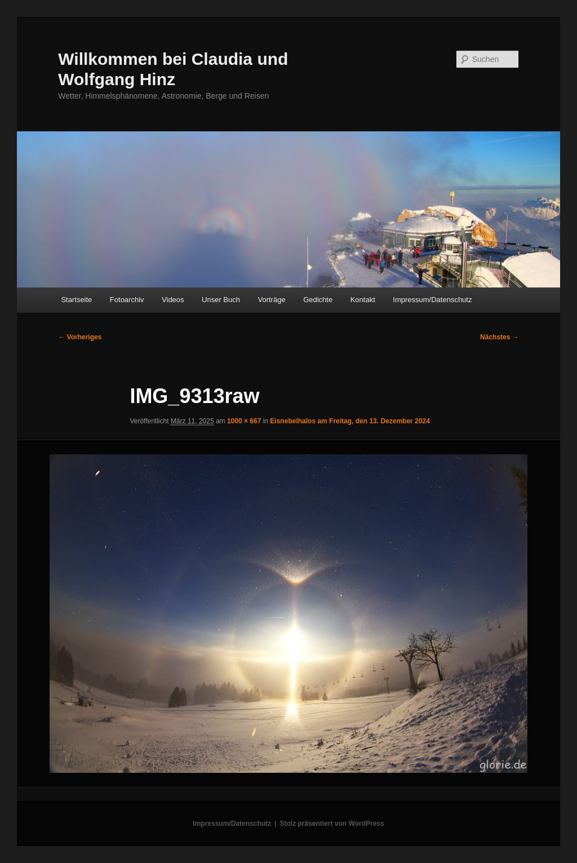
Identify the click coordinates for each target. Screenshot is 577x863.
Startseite (76, 299)
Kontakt (362, 299)
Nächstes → (499, 337)
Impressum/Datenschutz (432, 299)
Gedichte (317, 299)
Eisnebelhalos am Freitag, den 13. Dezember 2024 (349, 421)
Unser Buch (221, 299)
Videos (173, 299)
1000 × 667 (244, 421)
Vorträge (272, 299)
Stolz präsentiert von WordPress (332, 823)
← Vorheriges (79, 337)
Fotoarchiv (127, 299)
